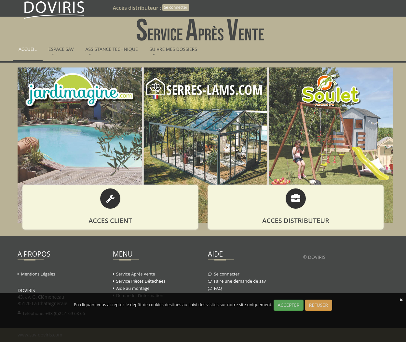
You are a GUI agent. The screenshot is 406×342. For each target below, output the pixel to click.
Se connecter (176, 7)
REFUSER (318, 305)
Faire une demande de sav (240, 281)
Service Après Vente (135, 274)
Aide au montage (133, 288)
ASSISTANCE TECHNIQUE (112, 51)
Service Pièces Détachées (141, 281)
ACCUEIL (28, 51)
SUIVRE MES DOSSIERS (173, 51)
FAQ (218, 288)
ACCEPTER (289, 305)
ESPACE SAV (61, 51)
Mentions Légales (38, 274)
